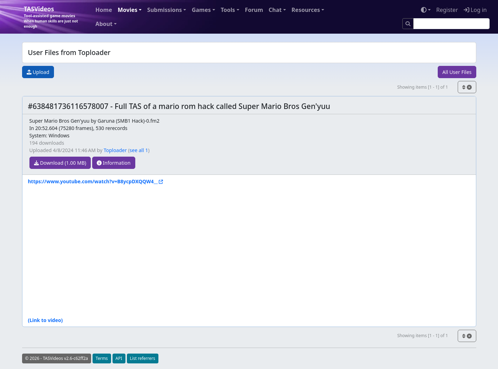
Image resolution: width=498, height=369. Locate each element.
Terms (102, 358)
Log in (475, 10)
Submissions (164, 10)
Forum (254, 10)
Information (114, 162)
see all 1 (139, 150)
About (103, 24)
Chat (275, 10)
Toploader (115, 150)
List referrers (142, 358)
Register (447, 10)
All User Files (456, 72)
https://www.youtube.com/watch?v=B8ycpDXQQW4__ (93, 181)
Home (103, 10)
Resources (306, 10)
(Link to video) (45, 320)
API (119, 358)
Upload (38, 72)
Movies (127, 10)
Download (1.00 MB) (60, 162)
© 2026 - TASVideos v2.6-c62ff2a (56, 358)
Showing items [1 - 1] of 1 (422, 87)
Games (201, 10)
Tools (228, 10)
